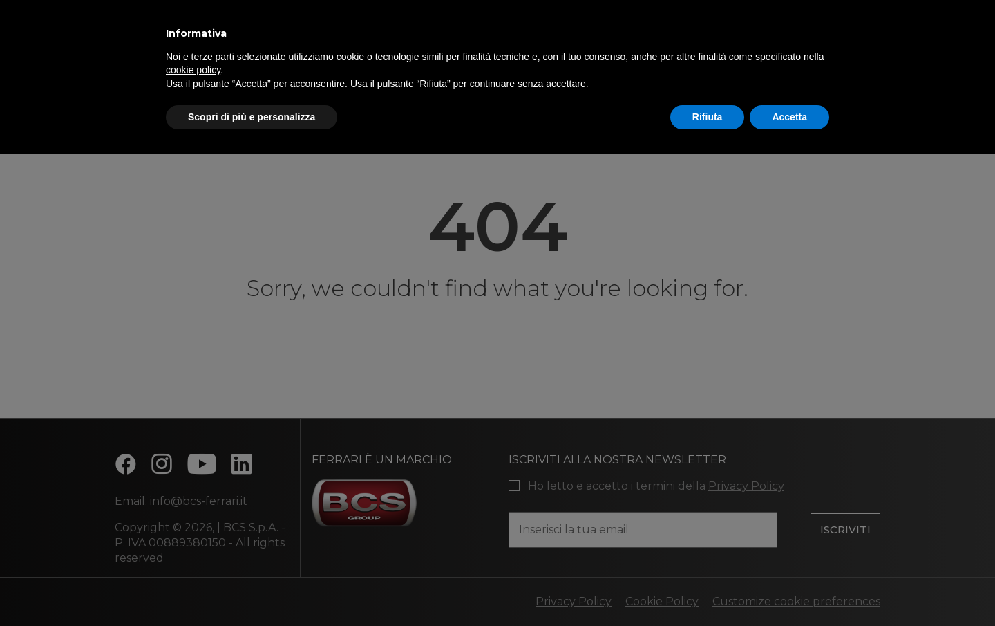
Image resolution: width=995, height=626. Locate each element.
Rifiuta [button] (707, 116)
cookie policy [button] (193, 69)
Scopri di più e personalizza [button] (251, 116)
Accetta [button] (789, 116)
